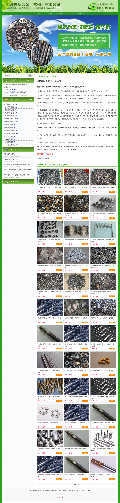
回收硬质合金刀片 (10, 121)
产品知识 (70, 13)
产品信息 (49, 13)
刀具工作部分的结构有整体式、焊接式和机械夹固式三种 (18, 175)
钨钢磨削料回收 (9, 107)
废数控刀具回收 (9, 110)
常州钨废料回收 (9, 116)
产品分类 (60, 13)
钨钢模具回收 (9, 142)
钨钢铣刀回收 (9, 124)
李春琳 (89, 490)
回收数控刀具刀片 (10, 145)
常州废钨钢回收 (9, 113)
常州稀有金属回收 (10, 133)
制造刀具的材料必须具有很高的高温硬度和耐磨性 (18, 164)
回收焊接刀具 (9, 136)
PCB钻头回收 (9, 139)
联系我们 (81, 13)
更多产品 (77, 484)
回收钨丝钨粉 (9, 127)
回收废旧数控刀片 (10, 118)
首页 (39, 13)
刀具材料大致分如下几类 (11, 159)
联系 (58, 191)
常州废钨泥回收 (9, 104)
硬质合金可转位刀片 (10, 154)
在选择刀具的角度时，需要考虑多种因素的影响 (18, 169)
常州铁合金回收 (9, 130)
